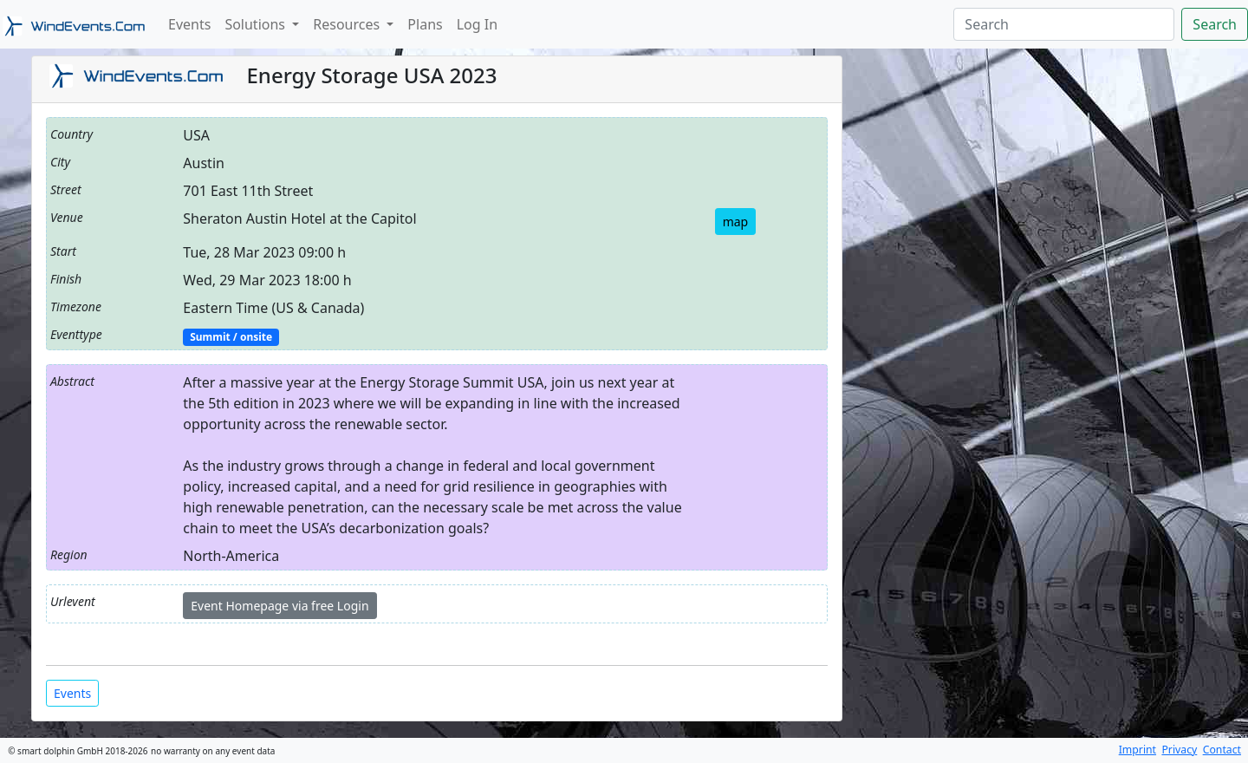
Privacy (1179, 749)
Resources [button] (348, 24)
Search (1215, 24)
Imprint (1137, 749)
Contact (1222, 749)
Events (189, 24)
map (736, 221)
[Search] (1063, 24)
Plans (424, 24)
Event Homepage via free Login (279, 605)
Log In (477, 24)
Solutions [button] (256, 24)
